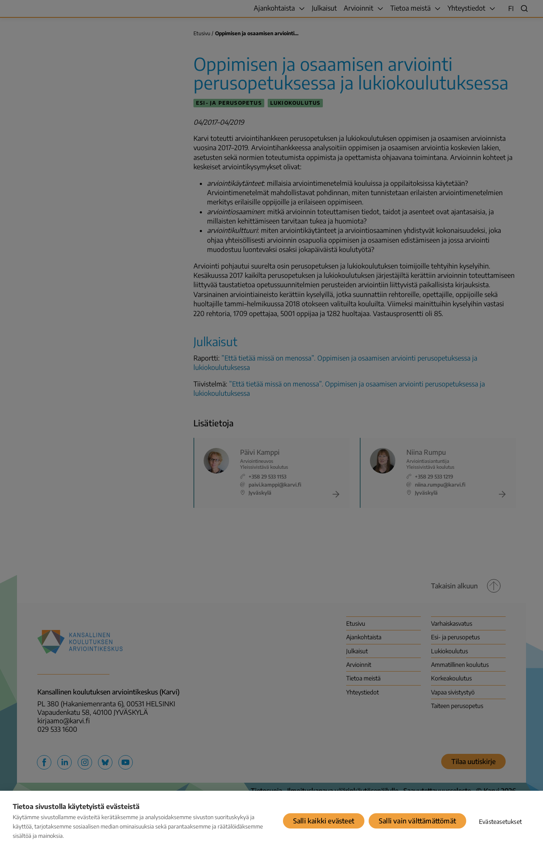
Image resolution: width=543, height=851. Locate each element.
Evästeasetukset (500, 821)
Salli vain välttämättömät (417, 821)
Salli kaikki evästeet (323, 821)
